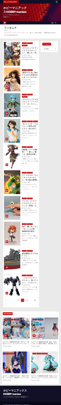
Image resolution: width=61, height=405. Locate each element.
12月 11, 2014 (27, 131)
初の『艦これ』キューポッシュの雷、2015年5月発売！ (30, 229)
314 (35, 300)
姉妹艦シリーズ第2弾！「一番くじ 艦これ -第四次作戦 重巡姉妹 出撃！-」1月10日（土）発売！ (30, 154)
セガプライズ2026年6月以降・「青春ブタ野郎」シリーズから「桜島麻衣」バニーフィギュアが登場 (16, 373)
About (55, 401)
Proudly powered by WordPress (11, 400)
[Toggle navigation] (52, 23)
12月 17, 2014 (27, 55)
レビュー (35, 121)
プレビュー (25, 45)
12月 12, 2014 (27, 106)
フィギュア (30, 43)
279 (26, 300)
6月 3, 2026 (8, 344)
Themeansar (6, 402)
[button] (56, 22)
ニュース (24, 43)
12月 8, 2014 (27, 234)
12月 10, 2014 (27, 208)
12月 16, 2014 (27, 80)
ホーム (6, 30)
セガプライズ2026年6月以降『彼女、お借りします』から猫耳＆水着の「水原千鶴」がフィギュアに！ (44, 341)
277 (18, 300)
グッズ (6, 319)
